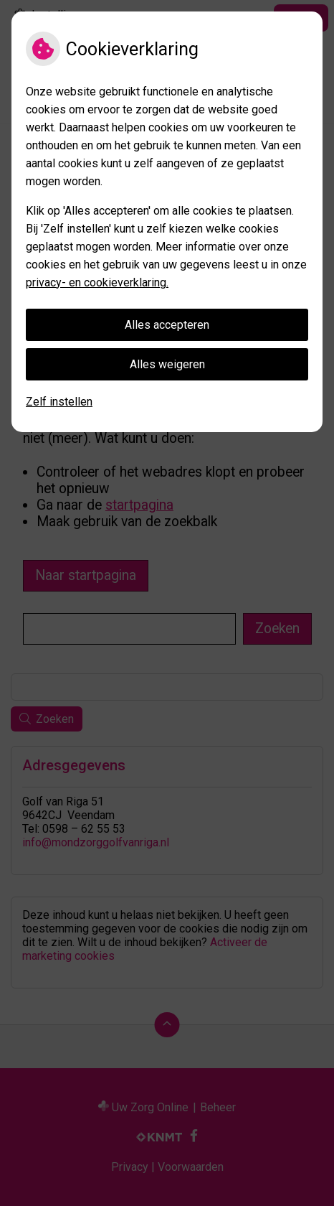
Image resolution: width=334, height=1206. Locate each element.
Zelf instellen (59, 401)
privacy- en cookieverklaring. (97, 282)
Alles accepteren (167, 325)
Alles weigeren (167, 364)
